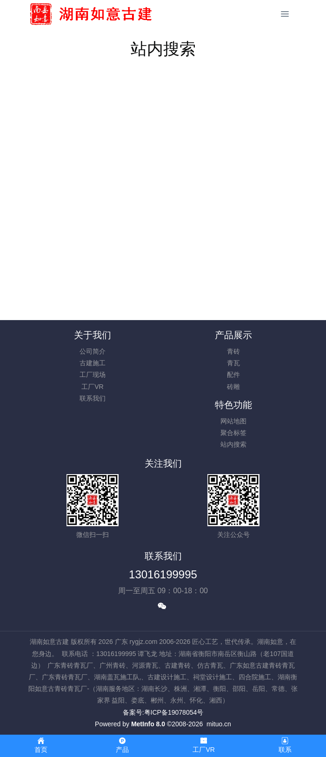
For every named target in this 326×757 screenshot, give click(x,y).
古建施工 (93, 363)
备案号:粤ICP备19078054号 (163, 712)
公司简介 (93, 351)
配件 (233, 374)
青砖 (233, 351)
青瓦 (233, 363)
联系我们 (93, 398)
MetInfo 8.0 (148, 724)
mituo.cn (218, 724)
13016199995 (163, 574)
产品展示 (233, 335)
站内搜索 (233, 444)
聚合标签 (233, 432)
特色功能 (233, 405)
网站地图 (233, 421)
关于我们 (92, 335)
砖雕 (233, 386)
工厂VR (92, 386)
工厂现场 (93, 374)
